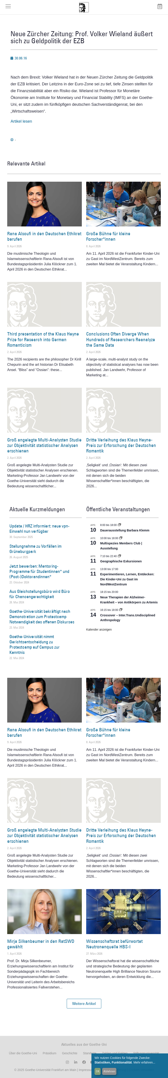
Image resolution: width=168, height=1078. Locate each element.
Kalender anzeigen (99, 629)
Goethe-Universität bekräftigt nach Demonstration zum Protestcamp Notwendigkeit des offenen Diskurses (41, 616)
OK (98, 1071)
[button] (84, 1003)
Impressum (86, 1070)
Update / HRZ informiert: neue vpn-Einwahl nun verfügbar (39, 528)
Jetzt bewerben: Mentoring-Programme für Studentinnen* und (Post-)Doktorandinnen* (39, 571)
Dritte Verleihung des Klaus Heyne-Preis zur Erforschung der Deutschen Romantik (121, 445)
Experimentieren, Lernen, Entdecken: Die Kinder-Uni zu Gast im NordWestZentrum (127, 579)
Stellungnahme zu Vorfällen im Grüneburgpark (35, 548)
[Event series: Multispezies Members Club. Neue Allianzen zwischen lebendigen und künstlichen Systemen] (120, 538)
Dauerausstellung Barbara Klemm (124, 530)
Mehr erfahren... (144, 1062)
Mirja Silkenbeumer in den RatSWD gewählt (40, 944)
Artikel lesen (21, 121)
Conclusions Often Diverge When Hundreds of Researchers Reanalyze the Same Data (120, 339)
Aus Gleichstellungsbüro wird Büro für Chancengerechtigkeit (39, 593)
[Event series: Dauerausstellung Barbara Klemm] (119, 525)
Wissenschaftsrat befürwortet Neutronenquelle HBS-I (114, 944)
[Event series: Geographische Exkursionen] (119, 556)
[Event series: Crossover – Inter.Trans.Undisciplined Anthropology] (120, 610)
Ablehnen (109, 1071)
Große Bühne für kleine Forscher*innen (108, 236)
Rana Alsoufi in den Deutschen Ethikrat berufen (44, 236)
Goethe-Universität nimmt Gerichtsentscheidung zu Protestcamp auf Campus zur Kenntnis (34, 644)
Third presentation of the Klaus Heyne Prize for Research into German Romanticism (43, 339)
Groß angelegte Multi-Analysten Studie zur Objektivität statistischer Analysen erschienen (44, 445)
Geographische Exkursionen (121, 561)
